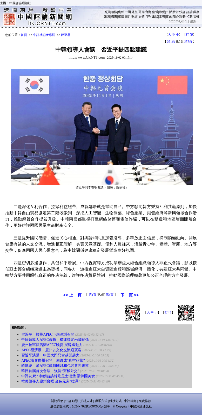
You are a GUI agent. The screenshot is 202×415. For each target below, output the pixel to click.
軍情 (121, 16)
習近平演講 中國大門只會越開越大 (50, 355)
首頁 (107, 12)
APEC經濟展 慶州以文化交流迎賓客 (51, 350)
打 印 (189, 34)
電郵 (196, 16)
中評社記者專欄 (44, 35)
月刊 (148, 16)
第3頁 (188, 41)
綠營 (162, 12)
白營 (169, 12)
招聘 (189, 16)
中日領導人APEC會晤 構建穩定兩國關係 (55, 340)
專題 (169, 16)
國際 (114, 16)
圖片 (128, 16)
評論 (189, 12)
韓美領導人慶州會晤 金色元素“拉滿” (50, 381)
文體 (141, 16)
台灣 (148, 12)
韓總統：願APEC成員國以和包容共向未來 (55, 366)
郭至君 (65, 35)
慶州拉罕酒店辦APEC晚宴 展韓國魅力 (51, 345)
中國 (128, 12)
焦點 (121, 12)
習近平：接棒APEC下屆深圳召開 (47, 334)
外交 (134, 12)
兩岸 (141, 12)
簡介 (176, 16)
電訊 (162, 16)
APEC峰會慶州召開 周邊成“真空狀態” (53, 360)
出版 (155, 16)
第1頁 (171, 41)
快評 (182, 12)
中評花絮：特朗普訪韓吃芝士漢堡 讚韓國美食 (58, 376)
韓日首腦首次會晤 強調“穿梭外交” (50, 371)
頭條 (114, 12)
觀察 (196, 12)
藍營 (155, 12)
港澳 (107, 16)
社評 (176, 12)
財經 (134, 16)
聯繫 (182, 16)
